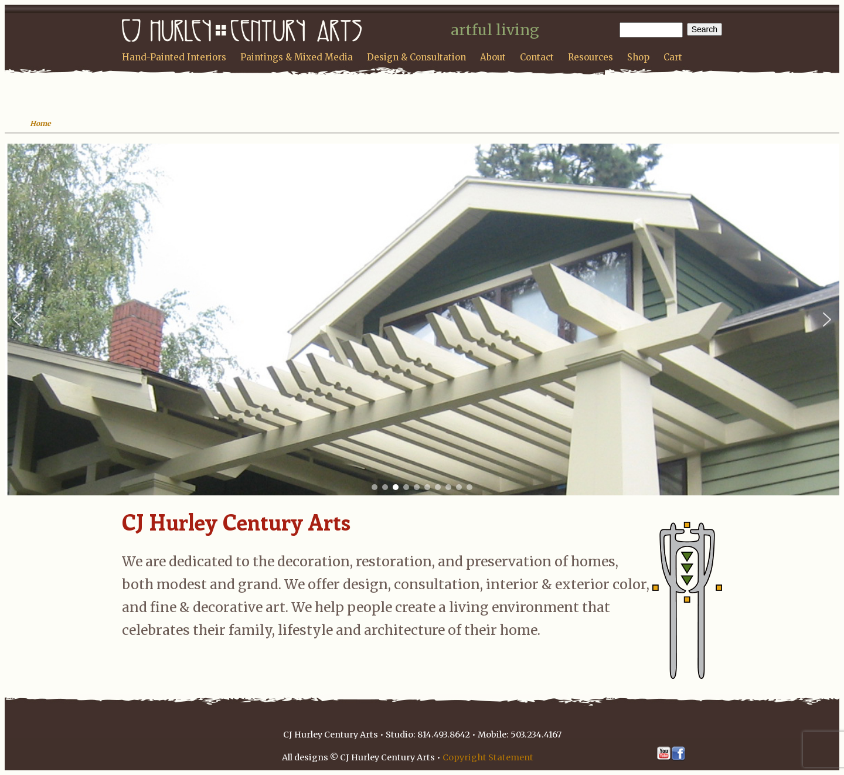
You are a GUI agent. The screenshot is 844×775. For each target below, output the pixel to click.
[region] (422, 319)
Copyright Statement (488, 757)
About (493, 57)
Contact (537, 57)
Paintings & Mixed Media (296, 57)
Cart (672, 57)
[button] (17, 319)
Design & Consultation (416, 57)
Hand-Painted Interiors (174, 57)
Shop (638, 57)
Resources (590, 57)
